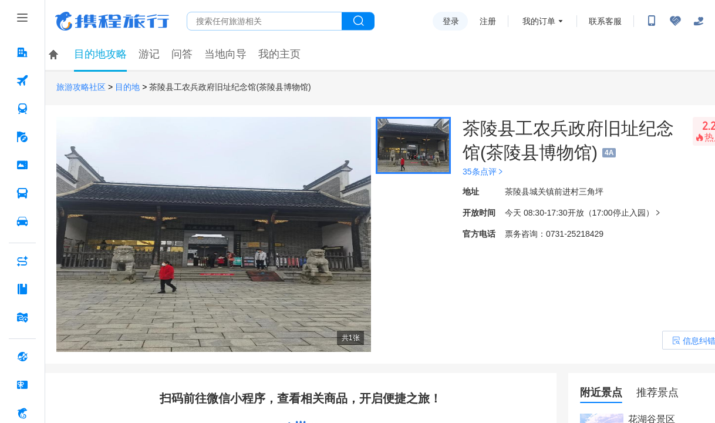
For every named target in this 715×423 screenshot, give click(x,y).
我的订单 (538, 21)
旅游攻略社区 (81, 87)
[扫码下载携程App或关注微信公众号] (651, 21)
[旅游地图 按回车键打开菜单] (22, 317)
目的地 (127, 87)
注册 (488, 21)
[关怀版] (698, 21)
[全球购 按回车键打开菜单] (22, 356)
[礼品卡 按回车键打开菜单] (22, 384)
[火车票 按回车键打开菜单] (22, 108)
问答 (182, 54)
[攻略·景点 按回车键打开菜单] (22, 289)
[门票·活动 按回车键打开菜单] (22, 165)
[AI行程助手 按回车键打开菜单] (22, 261)
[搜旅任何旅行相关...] (264, 21)
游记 (149, 54)
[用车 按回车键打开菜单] (22, 221)
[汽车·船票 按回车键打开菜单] (22, 193)
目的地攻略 (100, 54)
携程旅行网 (112, 21)
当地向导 (225, 54)
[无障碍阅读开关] (675, 21)
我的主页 (279, 54)
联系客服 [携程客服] (605, 21)
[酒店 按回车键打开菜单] (22, 52)
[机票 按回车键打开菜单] (22, 80)
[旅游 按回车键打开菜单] (22, 137)
